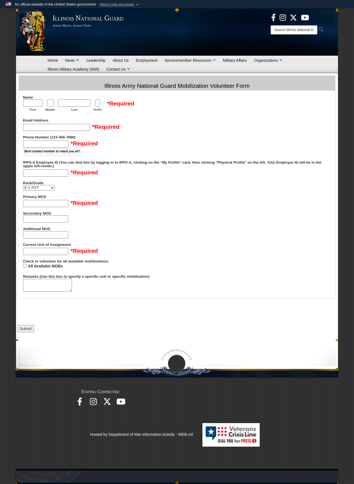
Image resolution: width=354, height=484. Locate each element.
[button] (120, 4)
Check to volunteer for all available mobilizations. (66, 261)
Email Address (35, 120)
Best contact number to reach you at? (52, 151)
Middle (50, 109)
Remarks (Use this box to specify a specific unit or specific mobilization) (86, 277)
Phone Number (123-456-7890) (49, 137)
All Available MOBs (45, 266)
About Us (121, 60)
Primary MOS (34, 197)
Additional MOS (36, 229)
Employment (146, 60)
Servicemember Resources (190, 60)
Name (28, 97)
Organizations (268, 60)
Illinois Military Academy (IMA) (73, 69)
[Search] (293, 30)
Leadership (95, 60)
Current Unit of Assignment (47, 245)
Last (74, 109)
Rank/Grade (33, 183)
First (32, 109)
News (72, 60)
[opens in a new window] (293, 17)
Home (53, 60)
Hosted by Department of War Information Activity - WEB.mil (141, 434)
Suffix (97, 109)
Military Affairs (235, 60)
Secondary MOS (37, 213)
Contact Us (118, 69)
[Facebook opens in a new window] (273, 17)
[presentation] (59, 313)
